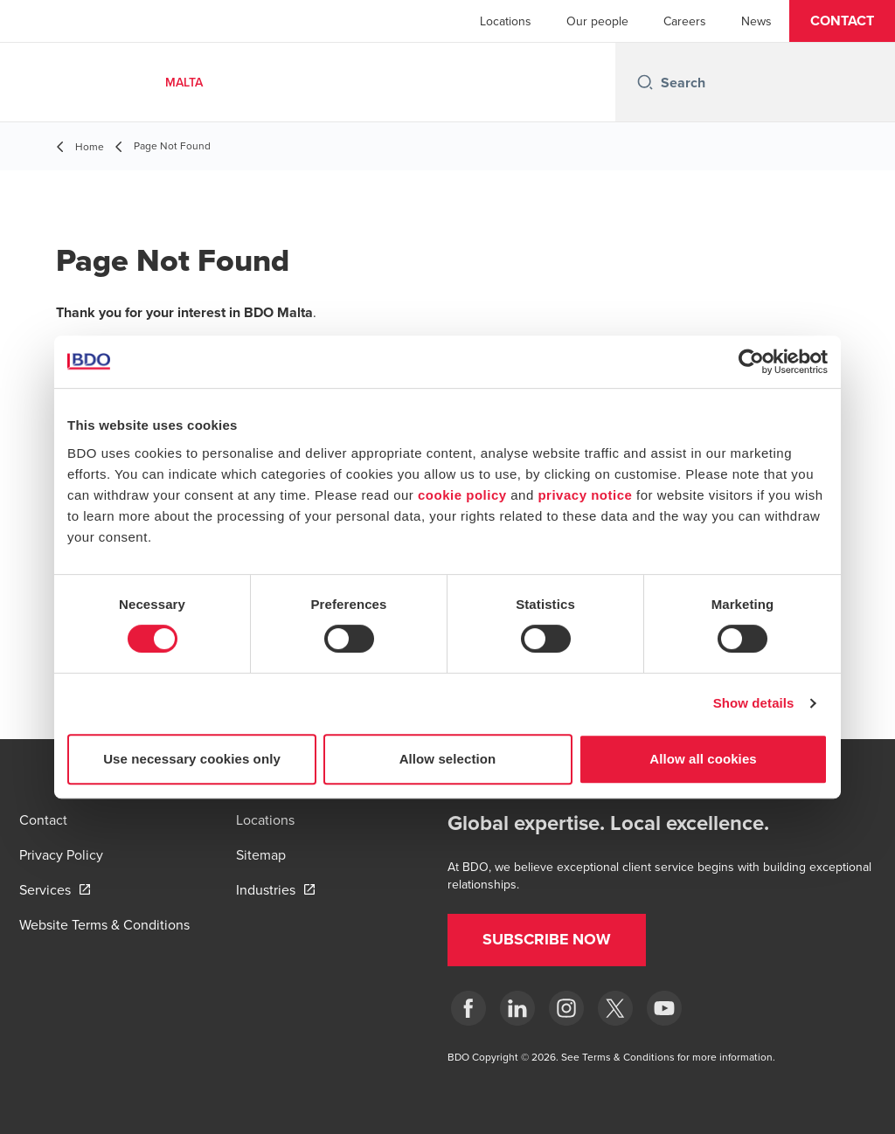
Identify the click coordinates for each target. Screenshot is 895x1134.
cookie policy (462, 494)
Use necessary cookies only (192, 758)
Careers (684, 21)
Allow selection (447, 758)
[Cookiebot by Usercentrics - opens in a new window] (751, 362)
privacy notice (585, 494)
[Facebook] (468, 1008)
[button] (842, 21)
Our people (597, 21)
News (756, 21)
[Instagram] (566, 1008)
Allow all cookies (703, 758)
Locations (505, 21)
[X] (615, 1008)
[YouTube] (664, 1008)
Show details (753, 702)
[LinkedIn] (517, 1008)
